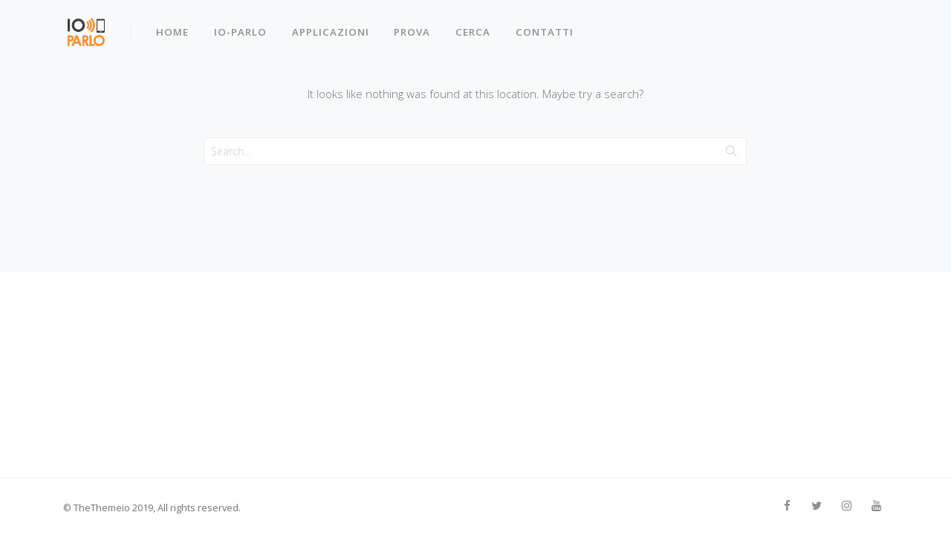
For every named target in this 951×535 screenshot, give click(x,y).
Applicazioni (332, 28)
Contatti (547, 28)
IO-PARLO (241, 28)
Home (173, 28)
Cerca (476, 28)
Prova (414, 28)
